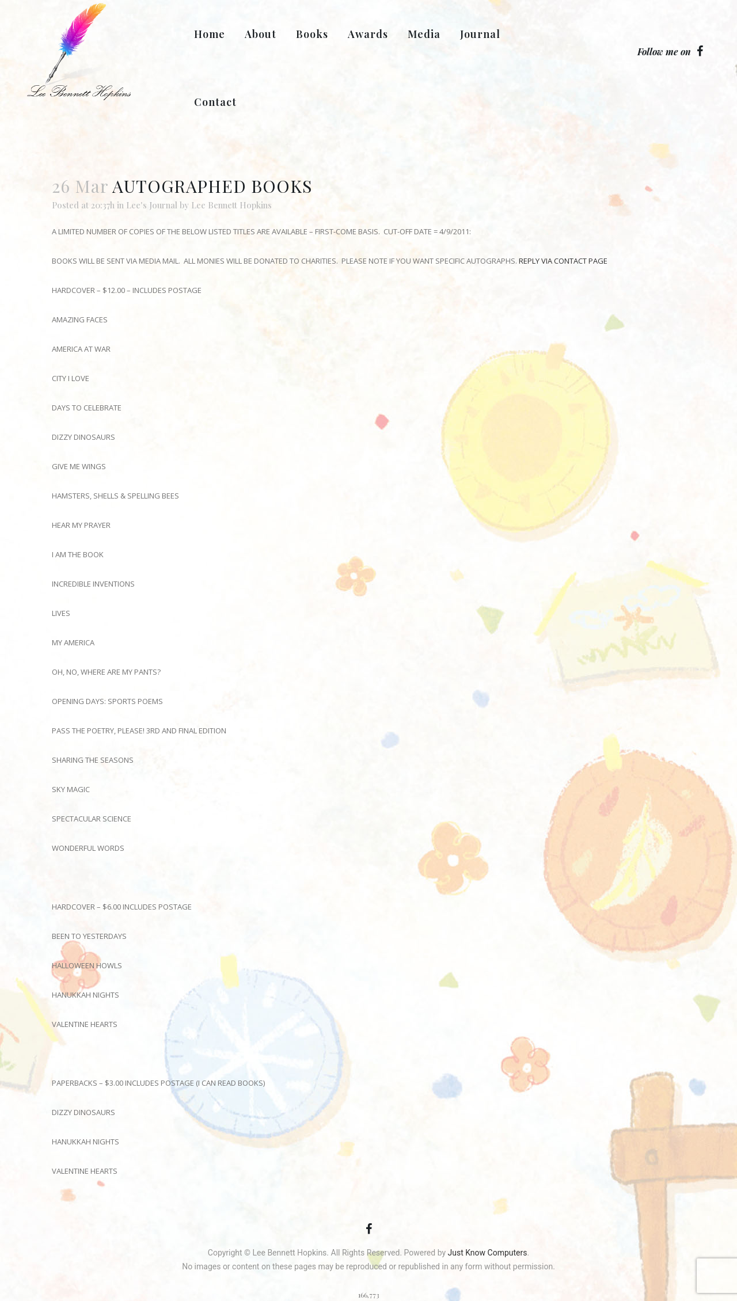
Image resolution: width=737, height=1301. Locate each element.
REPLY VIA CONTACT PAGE (563, 261)
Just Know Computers (487, 1252)
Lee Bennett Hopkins (231, 205)
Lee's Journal (151, 205)
